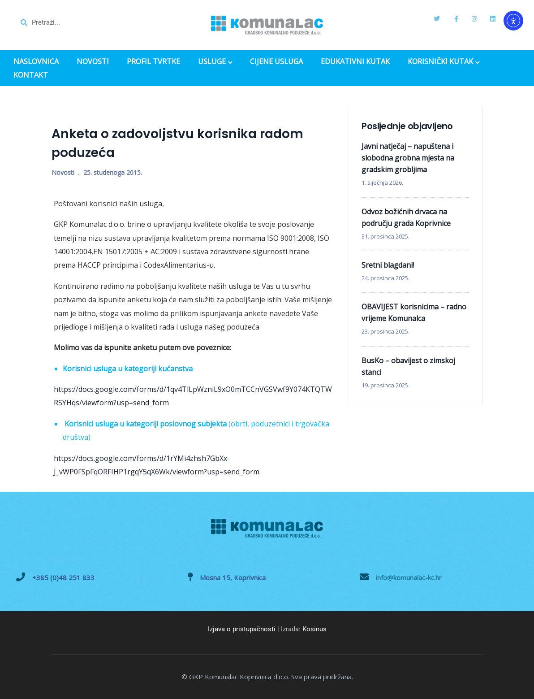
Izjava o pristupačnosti (242, 629)
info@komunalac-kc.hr (409, 577)
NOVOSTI (93, 61)
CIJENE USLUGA (276, 61)
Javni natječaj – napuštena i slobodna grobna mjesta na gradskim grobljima (408, 157)
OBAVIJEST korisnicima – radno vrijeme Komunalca (414, 312)
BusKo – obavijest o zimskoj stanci (408, 366)
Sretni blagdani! (388, 265)
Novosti (63, 172)
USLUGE (215, 62)
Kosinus (314, 629)
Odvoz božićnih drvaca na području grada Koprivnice (406, 217)
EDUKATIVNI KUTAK (355, 61)
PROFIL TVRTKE (153, 61)
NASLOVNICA (36, 61)
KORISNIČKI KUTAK (443, 62)
